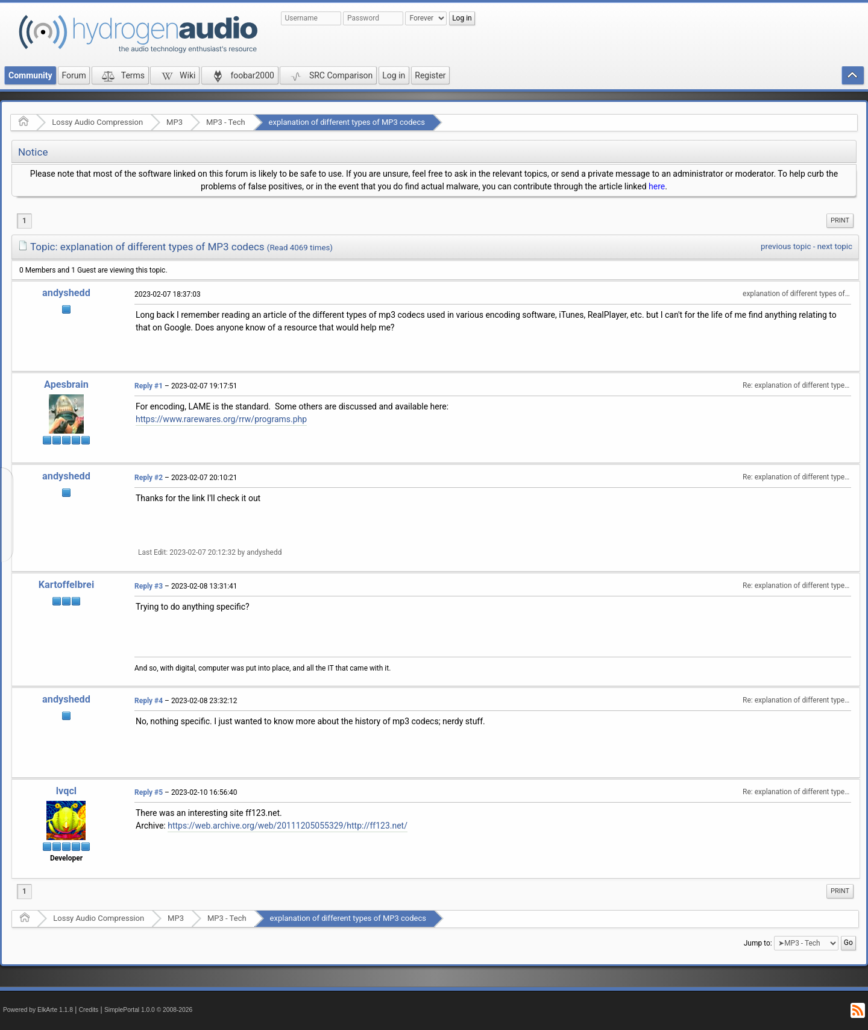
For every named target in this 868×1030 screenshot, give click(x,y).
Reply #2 (148, 477)
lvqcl (66, 791)
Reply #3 (148, 586)
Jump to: (758, 942)
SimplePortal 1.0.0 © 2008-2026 (148, 1009)
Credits (89, 1009)
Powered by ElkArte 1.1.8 (38, 1009)
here (657, 186)
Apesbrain (66, 384)
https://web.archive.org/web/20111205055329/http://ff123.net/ (287, 825)
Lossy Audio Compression (97, 122)
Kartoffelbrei (66, 584)
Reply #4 (148, 701)
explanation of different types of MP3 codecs (347, 122)
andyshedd (66, 293)
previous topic (786, 246)
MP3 (174, 122)
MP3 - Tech (225, 122)
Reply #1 (148, 386)
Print (840, 220)
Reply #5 (148, 792)
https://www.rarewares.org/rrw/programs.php (221, 419)
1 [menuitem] (24, 220)
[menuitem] (840, 220)
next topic (834, 246)
